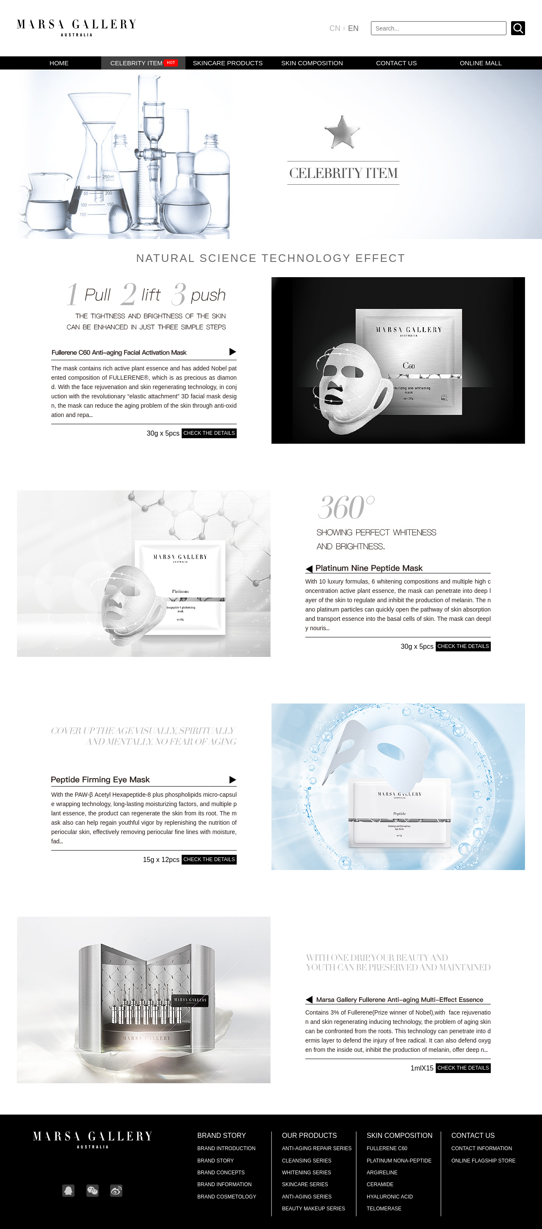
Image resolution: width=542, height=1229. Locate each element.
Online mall (481, 63)
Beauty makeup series (313, 1209)
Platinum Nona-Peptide (399, 1161)
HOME (59, 63)
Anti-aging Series (307, 1197)
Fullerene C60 (387, 1148)
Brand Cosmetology (226, 1197)
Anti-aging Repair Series (316, 1148)
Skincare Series (305, 1184)
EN (353, 28)
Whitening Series (306, 1173)
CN (334, 28)
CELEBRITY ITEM (137, 63)
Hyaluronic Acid (390, 1197)
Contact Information (481, 1148)
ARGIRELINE (382, 1173)
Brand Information (224, 1184)
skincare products (228, 63)
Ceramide (380, 1184)
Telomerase (384, 1209)
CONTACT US (396, 63)
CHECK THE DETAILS (209, 433)
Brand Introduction (226, 1148)
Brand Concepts (221, 1173)
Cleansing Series (307, 1161)
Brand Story (221, 1135)
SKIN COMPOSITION (312, 63)
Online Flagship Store (483, 1161)
